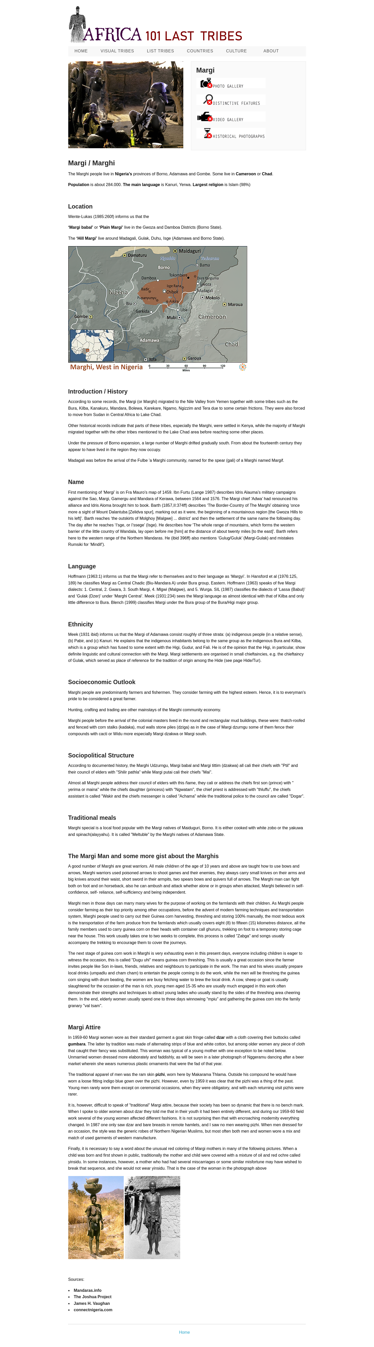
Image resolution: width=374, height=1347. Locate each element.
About (271, 51)
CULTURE (236, 51)
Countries (200, 51)
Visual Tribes (117, 51)
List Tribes (160, 51)
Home (81, 51)
